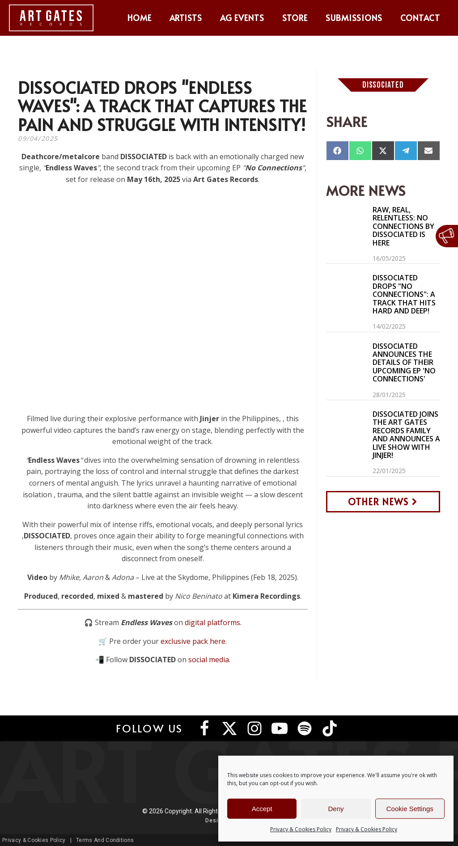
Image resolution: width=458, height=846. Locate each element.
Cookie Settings (409, 808)
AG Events (242, 17)
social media (208, 659)
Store (295, 17)
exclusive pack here (193, 641)
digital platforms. (213, 622)
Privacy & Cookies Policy (300, 829)
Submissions (354, 17)
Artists (186, 17)
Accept (262, 808)
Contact (420, 17)
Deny (336, 808)
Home (139, 17)
